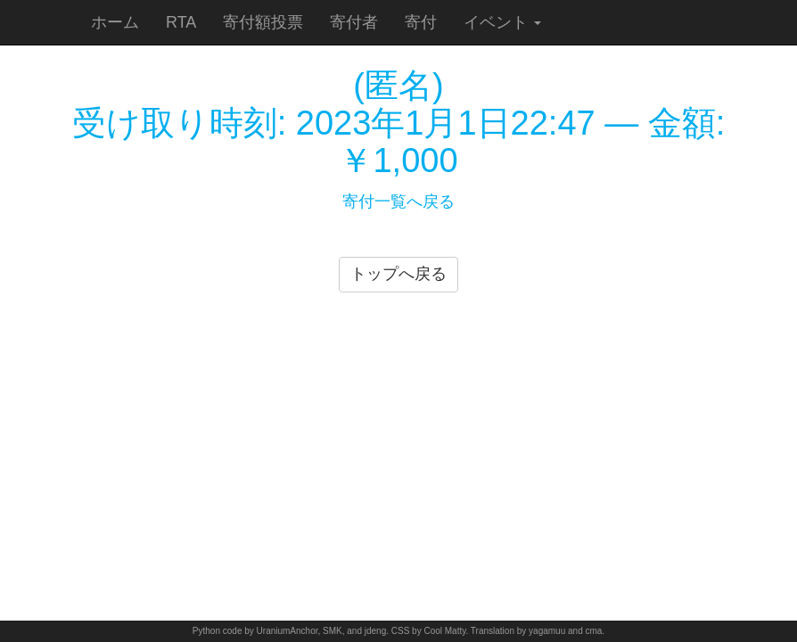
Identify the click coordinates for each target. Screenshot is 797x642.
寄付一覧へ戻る (398, 201)
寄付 (421, 22)
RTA (181, 22)
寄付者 (354, 22)
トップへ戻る (398, 274)
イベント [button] (502, 22)
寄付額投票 (263, 22)
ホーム (115, 22)
